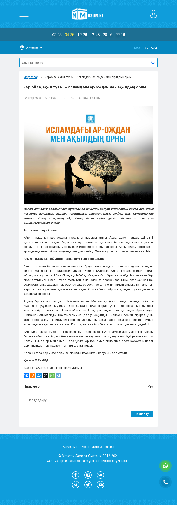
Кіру (150, 386)
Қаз (137, 47)
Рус (145, 47)
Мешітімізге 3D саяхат (98, 446)
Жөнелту (142, 414)
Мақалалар (31, 77)
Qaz (154, 47)
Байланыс (70, 446)
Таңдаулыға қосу (85, 97)
